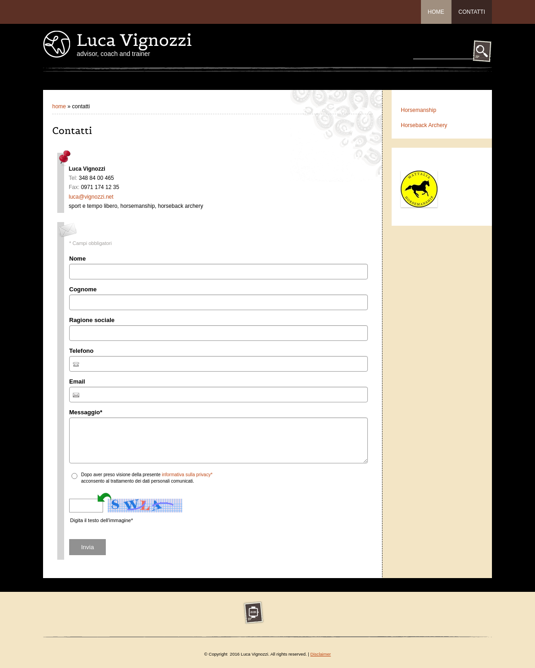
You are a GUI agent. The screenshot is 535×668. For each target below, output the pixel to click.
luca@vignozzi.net (91, 197)
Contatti (472, 12)
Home (436, 12)
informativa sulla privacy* (187, 474)
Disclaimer (320, 654)
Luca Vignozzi (134, 39)
